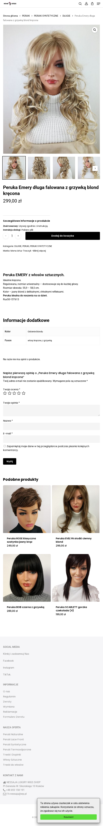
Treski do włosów (13, 765)
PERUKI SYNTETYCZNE (46, 15)
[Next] (95, 168)
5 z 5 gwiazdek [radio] (24, 393)
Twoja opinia (11, 403)
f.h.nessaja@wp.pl (17, 793)
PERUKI (26, 15)
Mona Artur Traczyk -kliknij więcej (28, 250)
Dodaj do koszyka (62, 236)
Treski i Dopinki (12, 754)
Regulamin (9, 696)
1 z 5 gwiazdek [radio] (5, 393)
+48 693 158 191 (15, 790)
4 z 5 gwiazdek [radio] (19, 393)
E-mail (8, 433)
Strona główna (10, 15)
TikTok (6, 674)
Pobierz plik (27, 229)
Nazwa (8, 421)
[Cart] (92, 4)
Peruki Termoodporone (17, 749)
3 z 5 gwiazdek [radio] (14, 393)
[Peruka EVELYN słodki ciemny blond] (75, 509)
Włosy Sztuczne (12, 759)
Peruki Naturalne (13, 734)
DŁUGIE (66, 15)
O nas (6, 691)
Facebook (8, 660)
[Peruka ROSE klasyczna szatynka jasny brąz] (27, 509)
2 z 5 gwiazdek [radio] (10, 393)
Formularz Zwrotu (13, 717)
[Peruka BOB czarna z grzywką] (27, 578)
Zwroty (7, 701)
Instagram (8, 667)
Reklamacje (10, 712)
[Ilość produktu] (11, 236)
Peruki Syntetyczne (14, 744)
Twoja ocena (11, 389)
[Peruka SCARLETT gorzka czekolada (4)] (75, 578)
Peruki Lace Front (13, 739)
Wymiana (8, 706)
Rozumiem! (68, 817)
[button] (98, 3)
